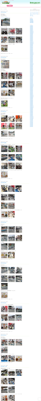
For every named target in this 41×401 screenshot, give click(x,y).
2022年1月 (31, 72)
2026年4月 (31, 27)
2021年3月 (31, 81)
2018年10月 (31, 107)
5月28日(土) (3, 111)
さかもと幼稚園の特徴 (18, 6)
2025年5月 (31, 37)
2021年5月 (31, 79)
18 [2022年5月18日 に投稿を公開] (33, 13)
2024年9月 (31, 44)
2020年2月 (31, 93)
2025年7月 (31, 35)
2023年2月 (31, 61)
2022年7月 (31, 67)
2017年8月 (31, 120)
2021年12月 (31, 73)
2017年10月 (31, 118)
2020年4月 (31, 91)
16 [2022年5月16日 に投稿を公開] (30, 13)
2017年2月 (31, 125)
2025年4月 (31, 38)
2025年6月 (31, 36)
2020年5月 (31, 90)
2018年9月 (31, 108)
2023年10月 (31, 54)
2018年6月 (31, 111)
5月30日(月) (3, 57)
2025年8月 (31, 34)
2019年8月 (31, 98)
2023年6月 (31, 58)
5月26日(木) (3, 182)
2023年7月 (31, 57)
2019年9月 (31, 97)
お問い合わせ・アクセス (35, 6)
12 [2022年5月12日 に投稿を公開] (34, 12)
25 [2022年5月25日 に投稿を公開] (33, 14)
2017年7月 (31, 121)
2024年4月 (31, 49)
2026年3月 (31, 28)
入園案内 (10, 6)
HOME (3, 6)
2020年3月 (31, 92)
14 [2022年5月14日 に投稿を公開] (37, 12)
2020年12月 (31, 84)
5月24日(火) (3, 263)
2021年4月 (31, 80)
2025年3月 (31, 39)
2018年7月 (31, 110)
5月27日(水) (31, 22)
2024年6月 (31, 47)
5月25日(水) (3, 222)
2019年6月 (31, 100)
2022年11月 (31, 63)
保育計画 (27, 6)
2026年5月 (31, 26)
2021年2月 (31, 82)
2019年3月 (31, 103)
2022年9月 (31, 65)
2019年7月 (31, 99)
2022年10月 (31, 64)
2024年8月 (31, 45)
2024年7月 (31, 46)
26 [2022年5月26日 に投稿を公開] (34, 14)
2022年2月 (31, 71)
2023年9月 (31, 55)
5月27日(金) (3, 142)
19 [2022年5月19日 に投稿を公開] (34, 13)
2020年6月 (31, 89)
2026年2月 (31, 29)
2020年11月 (31, 85)
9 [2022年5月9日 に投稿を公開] (30, 12)
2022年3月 (31, 70)
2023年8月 (31, 56)
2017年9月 (31, 119)
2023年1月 (31, 62)
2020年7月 (31, 88)
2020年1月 (31, 94)
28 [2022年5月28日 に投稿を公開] (37, 14)
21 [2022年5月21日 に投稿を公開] (37, 13)
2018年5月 (31, 112)
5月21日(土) (3, 335)
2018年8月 (31, 109)
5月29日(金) (31, 21)
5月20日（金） (4, 366)
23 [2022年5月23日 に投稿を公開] (30, 14)
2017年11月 (31, 117)
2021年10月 (31, 75)
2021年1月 (31, 83)
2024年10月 (31, 43)
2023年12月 (31, 52)
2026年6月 (31, 25)
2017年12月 (31, 116)
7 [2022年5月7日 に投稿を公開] (37, 11)
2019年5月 (31, 101)
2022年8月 (31, 66)
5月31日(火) (3, 12)
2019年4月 (31, 102)
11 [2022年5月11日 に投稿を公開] (33, 12)
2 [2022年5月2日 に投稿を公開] (30, 11)
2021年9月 (31, 76)
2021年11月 (31, 74)
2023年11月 (31, 53)
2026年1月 (31, 30)
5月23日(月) (3, 302)
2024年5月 (31, 48)
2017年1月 (31, 126)
